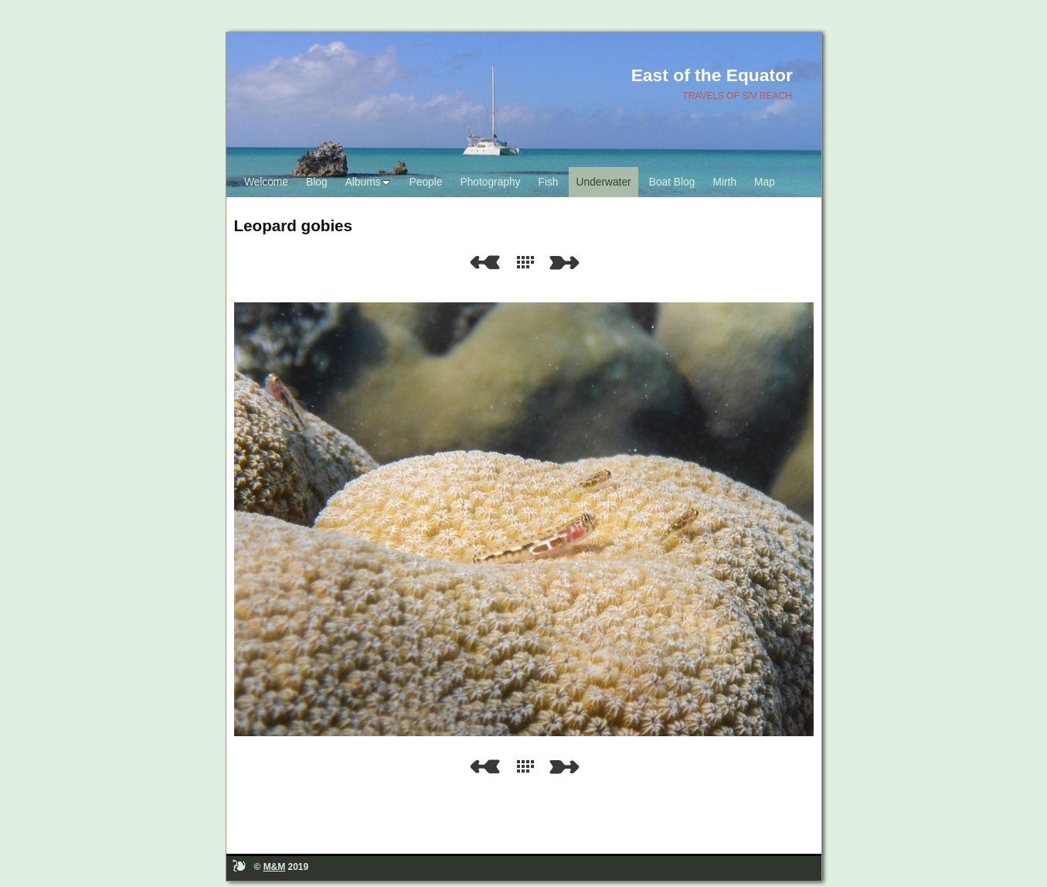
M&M (274, 866)
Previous (484, 262)
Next (567, 262)
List (528, 262)
